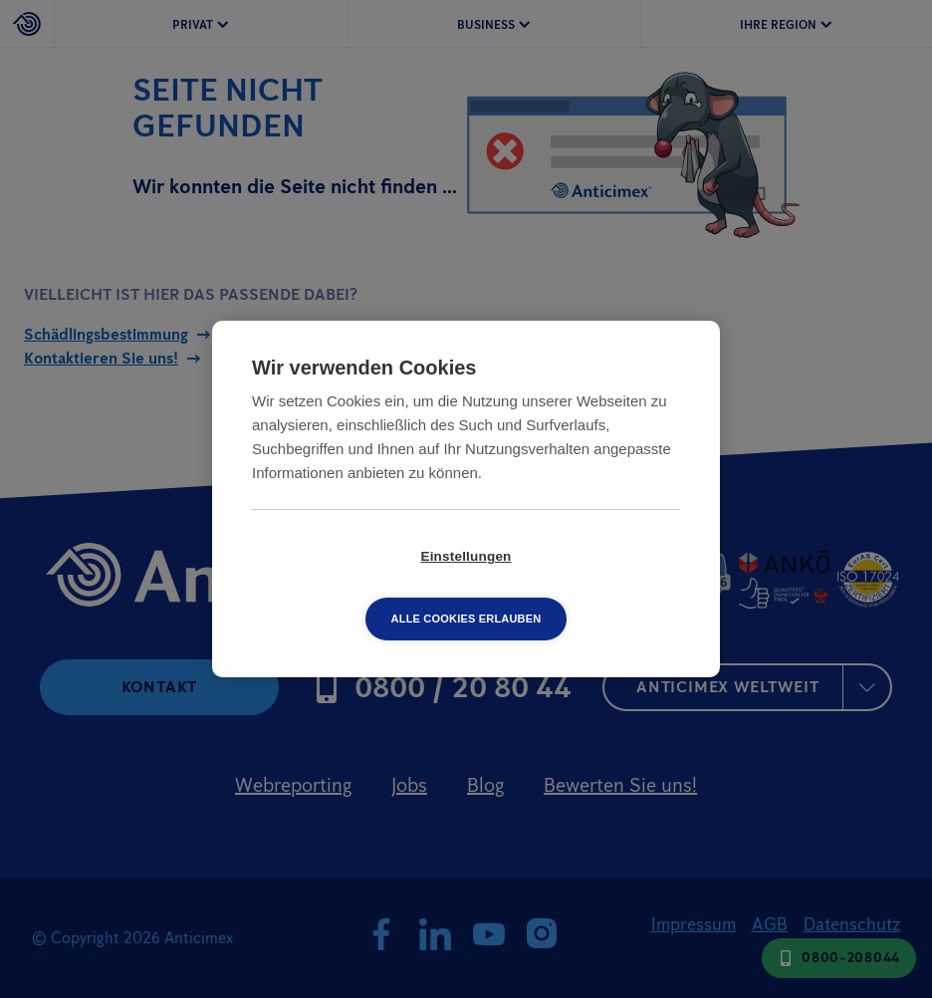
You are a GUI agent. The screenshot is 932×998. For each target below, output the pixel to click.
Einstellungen (351, 588)
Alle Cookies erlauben (581, 588)
